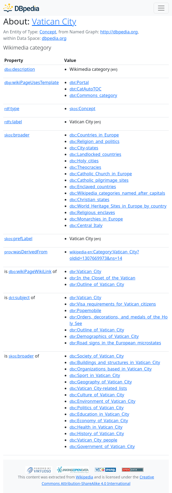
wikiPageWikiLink (30, 271)
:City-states (84, 148)
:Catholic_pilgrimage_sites (99, 180)
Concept (47, 32)
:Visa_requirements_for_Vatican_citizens (113, 304)
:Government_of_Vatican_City (102, 446)
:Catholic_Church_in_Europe (101, 174)
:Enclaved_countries (93, 187)
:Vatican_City (85, 271)
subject (19, 297)
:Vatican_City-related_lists (98, 388)
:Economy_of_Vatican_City (99, 421)
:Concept (82, 108)
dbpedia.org (54, 38)
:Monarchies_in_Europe (96, 219)
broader (16, 135)
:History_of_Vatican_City (97, 433)
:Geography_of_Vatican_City (101, 382)
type (11, 108)
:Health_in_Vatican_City (96, 427)
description (19, 69)
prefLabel (18, 239)
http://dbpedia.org (119, 32)
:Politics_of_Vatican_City (96, 408)
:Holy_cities (84, 161)
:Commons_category (93, 95)
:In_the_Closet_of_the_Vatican (102, 278)
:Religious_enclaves (92, 212)
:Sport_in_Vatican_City (95, 375)
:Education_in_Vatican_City (99, 414)
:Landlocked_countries (95, 154)
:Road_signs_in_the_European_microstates (115, 343)
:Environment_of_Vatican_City (102, 401)
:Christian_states (89, 199)
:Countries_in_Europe (94, 135)
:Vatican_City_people (93, 440)
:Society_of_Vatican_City (97, 356)
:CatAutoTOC (85, 89)
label (13, 122)
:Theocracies (85, 167)
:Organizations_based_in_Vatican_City (111, 369)
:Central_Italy (86, 225)
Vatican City (54, 21)
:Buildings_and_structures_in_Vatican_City (115, 362)
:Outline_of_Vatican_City (97, 284)
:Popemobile (85, 310)
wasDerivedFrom (25, 252)
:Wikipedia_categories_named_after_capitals (117, 193)
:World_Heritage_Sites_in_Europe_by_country (118, 206)
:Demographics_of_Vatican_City (104, 336)
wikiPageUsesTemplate (31, 82)
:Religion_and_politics (94, 141)
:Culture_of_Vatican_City (97, 395)
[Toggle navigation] (161, 8)
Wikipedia (84, 477)
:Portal (79, 82)
